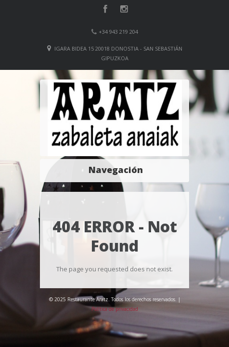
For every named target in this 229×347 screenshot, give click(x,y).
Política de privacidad (114, 309)
